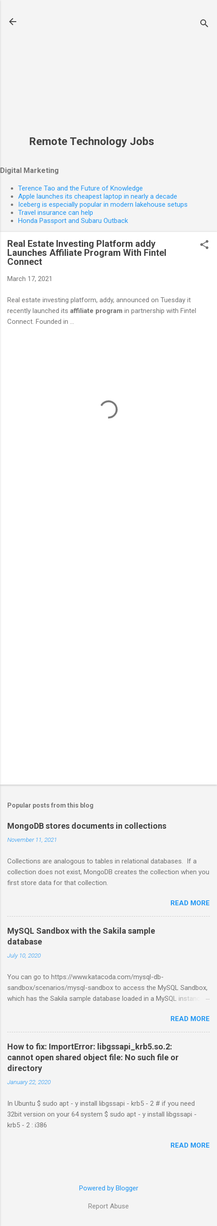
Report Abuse (108, 1206)
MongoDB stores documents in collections (86, 826)
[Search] (204, 24)
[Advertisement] (91, 72)
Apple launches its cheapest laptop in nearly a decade (97, 196)
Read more (190, 903)
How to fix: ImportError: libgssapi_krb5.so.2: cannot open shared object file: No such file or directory (93, 1057)
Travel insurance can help (55, 213)
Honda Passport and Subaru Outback (73, 221)
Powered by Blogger (108, 1188)
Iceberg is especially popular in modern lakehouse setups (103, 204)
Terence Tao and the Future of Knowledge (80, 188)
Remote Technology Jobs (91, 141)
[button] (204, 245)
